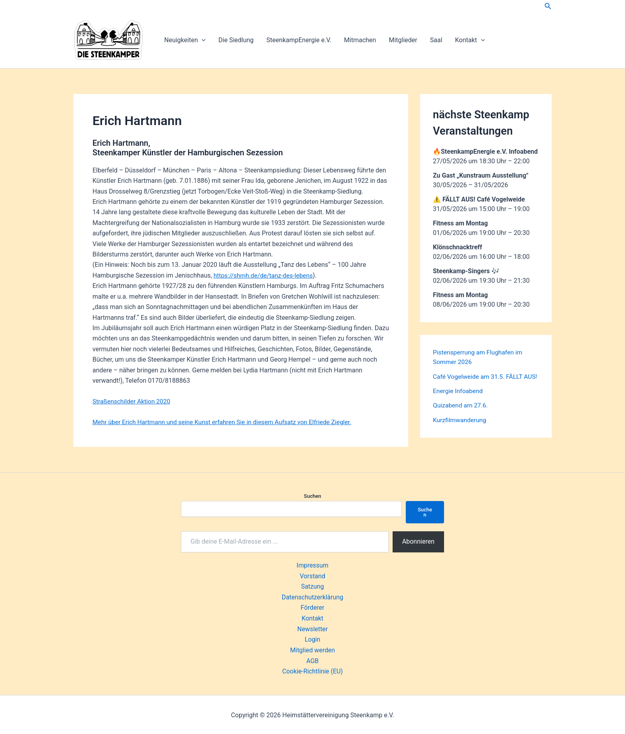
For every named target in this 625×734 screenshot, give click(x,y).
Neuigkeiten (185, 40)
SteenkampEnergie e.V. (298, 40)
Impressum (313, 565)
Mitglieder (403, 40)
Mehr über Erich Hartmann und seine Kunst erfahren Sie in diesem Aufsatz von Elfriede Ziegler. (226, 422)
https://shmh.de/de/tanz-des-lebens (265, 275)
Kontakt (470, 40)
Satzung (312, 586)
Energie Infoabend (458, 400)
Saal (436, 40)
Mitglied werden (312, 649)
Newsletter (312, 628)
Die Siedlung (236, 40)
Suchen (312, 496)
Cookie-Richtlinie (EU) (312, 670)
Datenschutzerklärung (312, 597)
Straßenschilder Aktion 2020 (132, 401)
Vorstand (312, 575)
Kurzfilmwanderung (460, 429)
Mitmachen (360, 40)
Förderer (312, 607)
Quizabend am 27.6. (461, 414)
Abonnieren (418, 541)
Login (312, 638)
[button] (548, 6)
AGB (312, 660)
